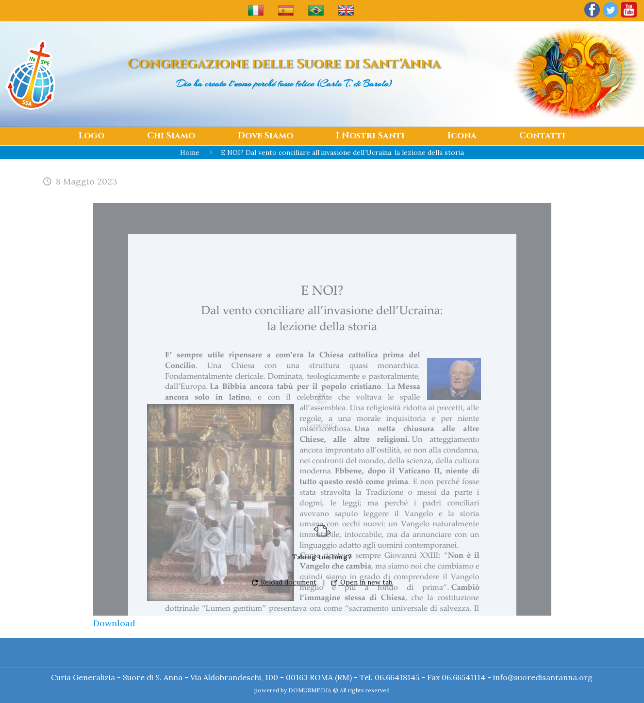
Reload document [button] (284, 582)
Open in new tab (362, 582)
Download (114, 623)
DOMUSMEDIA (309, 690)
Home (189, 152)
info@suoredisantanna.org (543, 677)
